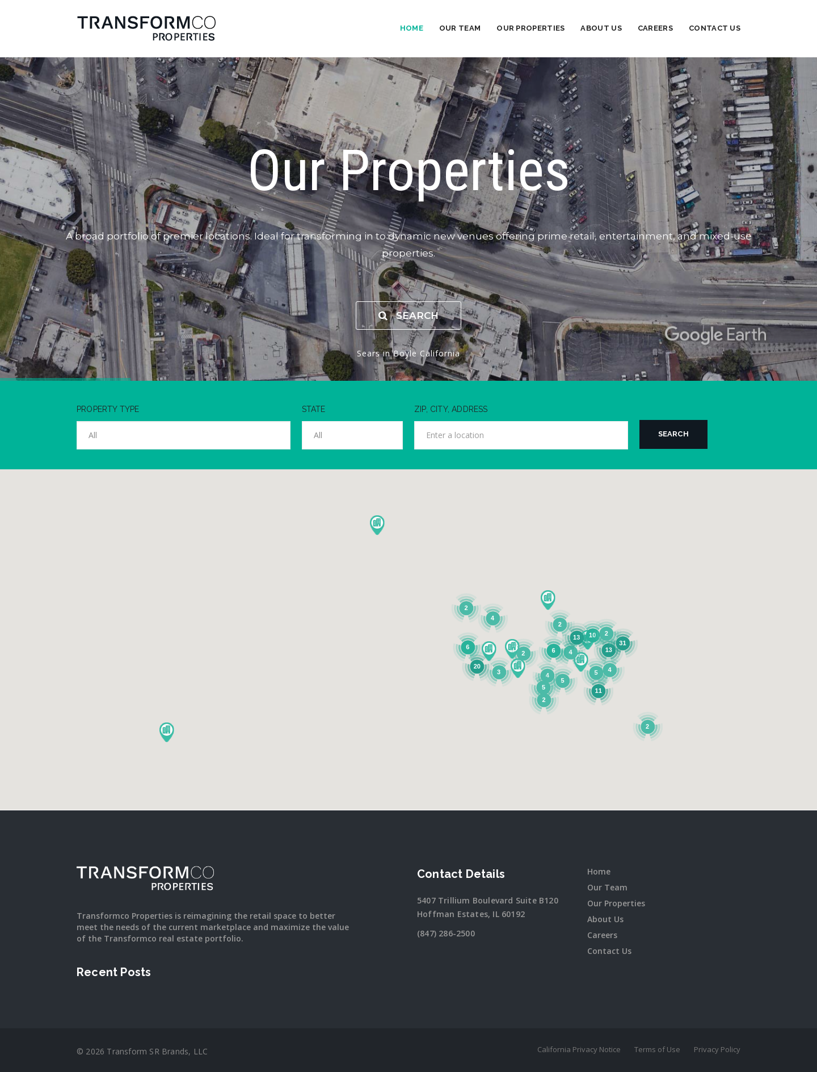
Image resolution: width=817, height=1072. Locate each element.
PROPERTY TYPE (108, 409)
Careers (655, 28)
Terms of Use (657, 1049)
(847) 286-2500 (446, 933)
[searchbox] (183, 435)
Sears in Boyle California (408, 353)
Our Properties (530, 28)
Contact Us (714, 28)
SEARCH (408, 315)
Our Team (460, 28)
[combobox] (183, 435)
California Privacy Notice (579, 1049)
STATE (314, 409)
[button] (166, 732)
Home (411, 28)
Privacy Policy (717, 1049)
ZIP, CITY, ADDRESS (451, 409)
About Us (600, 28)
